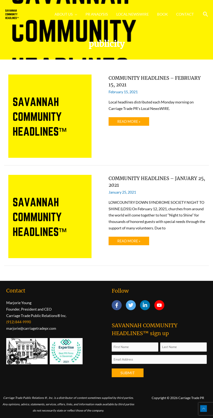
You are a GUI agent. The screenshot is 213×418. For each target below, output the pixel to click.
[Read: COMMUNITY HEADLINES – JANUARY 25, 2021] (50, 216)
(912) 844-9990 (18, 322)
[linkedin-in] (147, 305)
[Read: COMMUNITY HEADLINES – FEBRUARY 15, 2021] (50, 115)
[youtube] (160, 305)
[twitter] (132, 305)
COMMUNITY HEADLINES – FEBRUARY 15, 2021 (146, 81)
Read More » (129, 122)
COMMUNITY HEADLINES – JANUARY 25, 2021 (146, 181)
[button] (79, 14)
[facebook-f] (118, 305)
